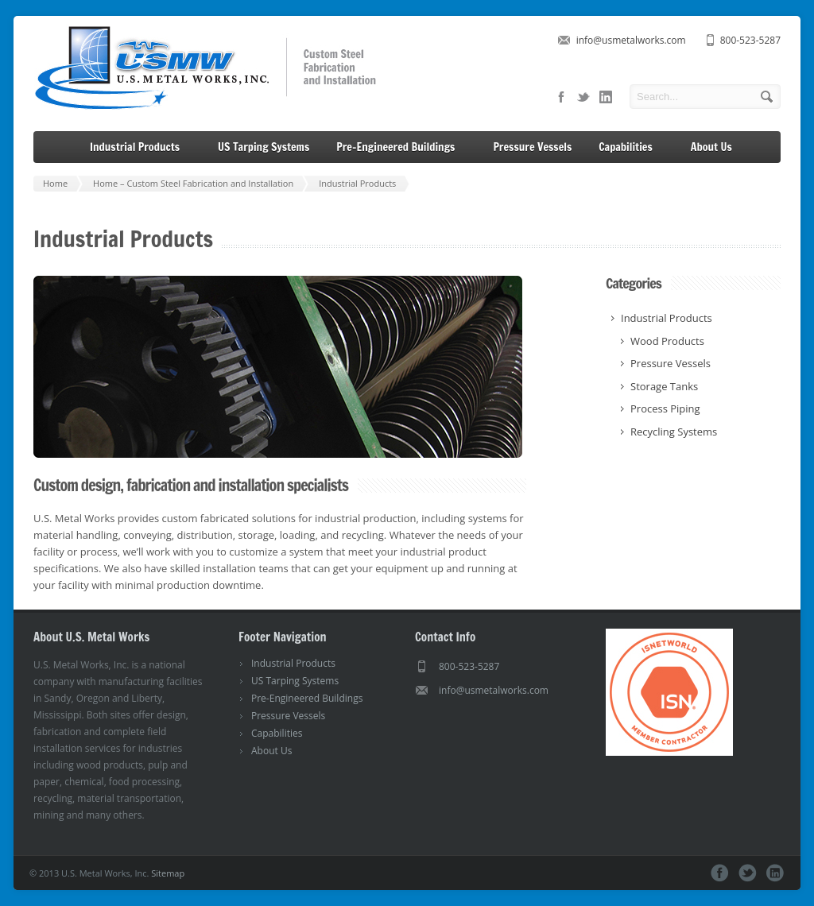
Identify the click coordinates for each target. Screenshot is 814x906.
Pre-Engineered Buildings (401, 147)
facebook (561, 97)
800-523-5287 (750, 40)
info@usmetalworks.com (631, 40)
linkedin (605, 97)
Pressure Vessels (532, 147)
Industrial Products (140, 147)
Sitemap (167, 873)
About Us (717, 147)
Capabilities (631, 147)
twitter (583, 97)
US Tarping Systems (263, 147)
